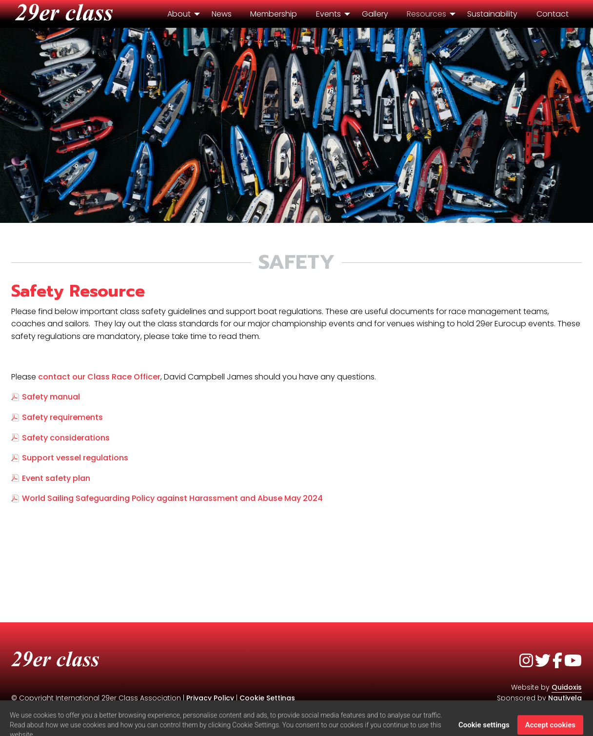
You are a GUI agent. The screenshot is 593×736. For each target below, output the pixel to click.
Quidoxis (567, 687)
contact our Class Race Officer (99, 376)
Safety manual (51, 396)
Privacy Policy (210, 698)
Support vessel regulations (75, 457)
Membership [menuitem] (273, 14)
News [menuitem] (222, 14)
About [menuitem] (179, 14)
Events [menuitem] (328, 14)
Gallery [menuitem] (375, 14)
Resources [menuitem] (426, 14)
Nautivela (565, 698)
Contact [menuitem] (552, 14)
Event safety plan (56, 478)
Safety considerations (66, 437)
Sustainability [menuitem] (492, 14)
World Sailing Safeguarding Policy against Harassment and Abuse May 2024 (173, 498)
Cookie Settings (267, 698)
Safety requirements (62, 417)
